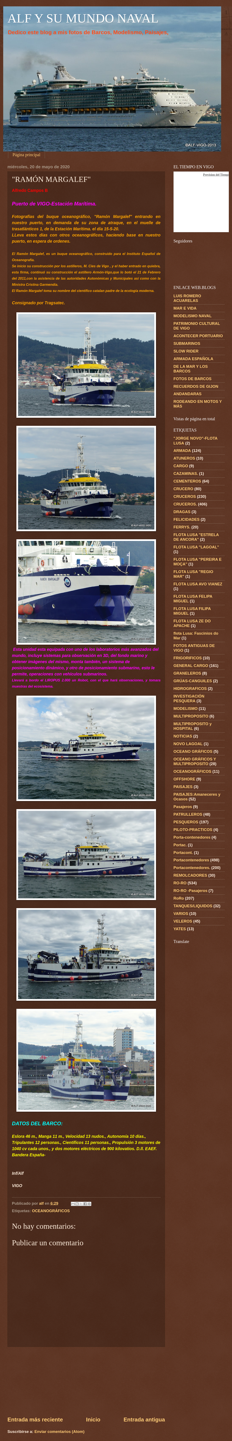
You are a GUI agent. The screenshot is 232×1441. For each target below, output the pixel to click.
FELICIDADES (186, 519)
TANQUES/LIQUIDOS (192, 906)
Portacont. (183, 852)
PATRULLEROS (187, 814)
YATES (179, 929)
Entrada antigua (144, 1420)
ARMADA (182, 450)
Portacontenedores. (191, 867)
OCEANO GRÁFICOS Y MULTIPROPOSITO (194, 761)
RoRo (178, 898)
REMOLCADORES (190, 875)
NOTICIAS (182, 736)
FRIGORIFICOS (187, 658)
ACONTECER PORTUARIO (198, 336)
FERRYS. (181, 527)
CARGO (180, 466)
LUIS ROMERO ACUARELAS (187, 298)
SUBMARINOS (186, 343)
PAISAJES (183, 786)
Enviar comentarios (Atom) (59, 1431)
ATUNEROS (184, 458)
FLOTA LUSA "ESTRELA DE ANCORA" (196, 537)
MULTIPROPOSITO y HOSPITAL (192, 726)
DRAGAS (181, 512)
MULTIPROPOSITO (190, 716)
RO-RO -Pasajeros (190, 890)
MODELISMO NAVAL (192, 316)
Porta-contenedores (192, 837)
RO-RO (179, 883)
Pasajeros (182, 806)
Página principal (26, 154)
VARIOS (180, 913)
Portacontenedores (191, 860)
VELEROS (182, 921)
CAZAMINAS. (185, 473)
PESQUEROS (185, 822)
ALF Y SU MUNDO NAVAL (83, 18)
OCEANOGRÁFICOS (51, 1211)
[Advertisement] (86, 1381)
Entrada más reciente (35, 1420)
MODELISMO (185, 708)
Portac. (180, 845)
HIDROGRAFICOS (190, 688)
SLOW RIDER (186, 351)
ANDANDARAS (187, 394)
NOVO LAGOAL (188, 744)
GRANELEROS (187, 673)
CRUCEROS (184, 496)
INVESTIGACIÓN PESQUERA (188, 698)
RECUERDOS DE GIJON (195, 386)
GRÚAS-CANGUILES (192, 681)
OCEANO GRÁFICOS (192, 751)
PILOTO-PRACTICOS (192, 829)
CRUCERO (183, 489)
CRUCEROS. (185, 504)
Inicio (93, 1420)
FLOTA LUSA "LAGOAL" (196, 547)
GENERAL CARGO (190, 665)
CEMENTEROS (187, 481)
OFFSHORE (184, 779)
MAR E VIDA (184, 308)
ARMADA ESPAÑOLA (193, 359)
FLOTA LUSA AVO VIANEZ (197, 584)
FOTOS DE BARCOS (192, 379)
